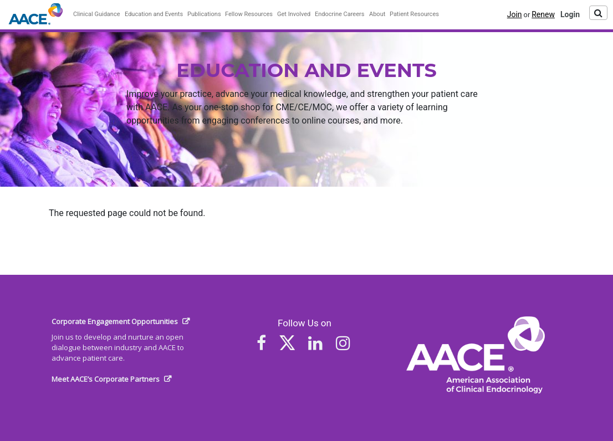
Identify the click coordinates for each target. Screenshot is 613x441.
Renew (543, 14)
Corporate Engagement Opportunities (115, 321)
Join (514, 14)
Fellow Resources (249, 14)
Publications (204, 14)
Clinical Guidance (96, 14)
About (377, 14)
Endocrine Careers (339, 14)
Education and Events (154, 14)
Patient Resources (414, 14)
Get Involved (293, 14)
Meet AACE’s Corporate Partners (106, 379)
